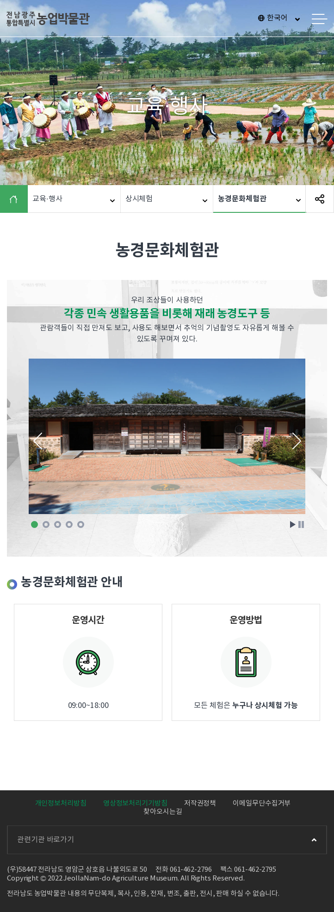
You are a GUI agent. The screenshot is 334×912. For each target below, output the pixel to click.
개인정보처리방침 (61, 803)
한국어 (277, 18)
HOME (16, 199)
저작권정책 (200, 803)
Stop (301, 524)
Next (296, 441)
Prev (37, 441)
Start (293, 524)
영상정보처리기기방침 (135, 803)
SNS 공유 (320, 199)
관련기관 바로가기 (167, 840)
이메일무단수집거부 (262, 803)
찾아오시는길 (162, 812)
